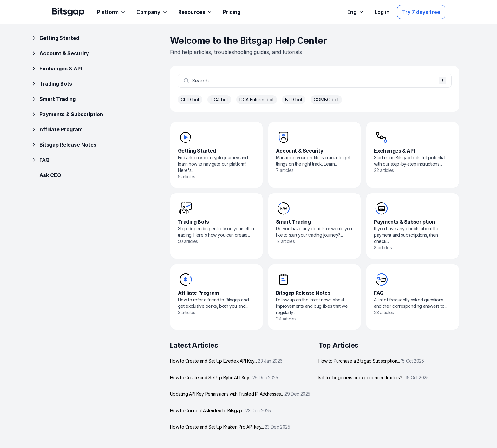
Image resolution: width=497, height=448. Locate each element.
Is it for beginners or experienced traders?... (373, 377)
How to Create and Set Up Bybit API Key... (224, 377)
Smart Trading (53, 99)
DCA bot (219, 99)
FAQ (39, 160)
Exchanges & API (56, 68)
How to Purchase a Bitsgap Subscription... (371, 361)
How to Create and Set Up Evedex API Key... (226, 361)
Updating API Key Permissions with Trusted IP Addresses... (240, 394)
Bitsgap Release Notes (63, 145)
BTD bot (293, 99)
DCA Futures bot (256, 99)
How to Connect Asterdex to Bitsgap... (220, 410)
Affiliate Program (56, 129)
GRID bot (190, 99)
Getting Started (54, 38)
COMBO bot (326, 99)
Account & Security (59, 53)
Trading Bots (51, 84)
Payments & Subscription (66, 114)
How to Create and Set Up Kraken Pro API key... (230, 427)
